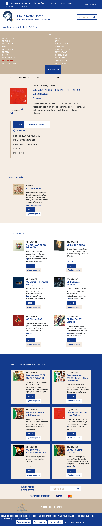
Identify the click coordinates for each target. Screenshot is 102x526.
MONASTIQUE (8, 49)
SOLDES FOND (61, 58)
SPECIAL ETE (7, 60)
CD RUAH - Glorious (76, 245)
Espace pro (90, 5)
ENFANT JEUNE (8, 44)
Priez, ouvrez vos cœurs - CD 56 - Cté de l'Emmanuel (77, 378)
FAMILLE (6, 46)
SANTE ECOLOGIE (9, 58)
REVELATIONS (61, 52)
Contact (23, 7)
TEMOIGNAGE (61, 60)
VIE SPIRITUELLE (9, 63)
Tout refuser (39, 522)
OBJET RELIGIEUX (62, 49)
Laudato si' (11, 7)
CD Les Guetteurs (34, 188)
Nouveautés (53, 69)
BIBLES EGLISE (8, 38)
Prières (41, 3)
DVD (57, 41)
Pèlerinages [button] (17, 3)
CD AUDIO (6, 41)
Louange (31, 78)
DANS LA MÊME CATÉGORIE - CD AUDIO (27, 364)
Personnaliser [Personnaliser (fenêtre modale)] (55, 522)
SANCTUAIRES (61, 55)
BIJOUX (58, 38)
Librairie (52, 3)
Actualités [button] (30, 3)
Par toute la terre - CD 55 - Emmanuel (36, 414)
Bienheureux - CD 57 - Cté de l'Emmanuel (36, 376)
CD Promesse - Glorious (73, 283)
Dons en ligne (65, 3)
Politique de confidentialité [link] (75, 522)
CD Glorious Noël (34, 319)
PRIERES (5, 52)
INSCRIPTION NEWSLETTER (27, 489)
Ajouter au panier (36, 124)
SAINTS (5, 55)
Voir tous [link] (38, 234)
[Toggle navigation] (51, 34)
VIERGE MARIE (61, 63)
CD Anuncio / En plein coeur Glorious (50, 78)
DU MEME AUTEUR (27, 233)
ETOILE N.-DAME (62, 44)
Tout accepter (23, 522)
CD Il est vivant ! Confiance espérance (36, 451)
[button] (11, 95)
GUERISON (59, 46)
